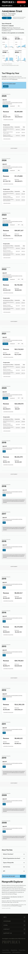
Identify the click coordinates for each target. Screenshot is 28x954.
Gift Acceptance (16, 952)
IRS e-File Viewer (15, 904)
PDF (19, 224)
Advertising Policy (6, 952)
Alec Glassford (13, 896)
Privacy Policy (22, 950)
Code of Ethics (5, 950)
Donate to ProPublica (21, 2)
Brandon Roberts (6, 898)
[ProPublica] (8, 2)
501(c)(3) (11, 25)
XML (19, 106)
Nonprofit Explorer (7, 5)
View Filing (5, 106)
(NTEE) (9, 30)
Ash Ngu (20, 896)
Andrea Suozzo (6, 896)
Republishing (14, 950)
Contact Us (6, 86)
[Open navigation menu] (15, 2)
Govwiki (20, 905)
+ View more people (6, 138)
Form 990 (4, 76)
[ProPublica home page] (11, 942)
